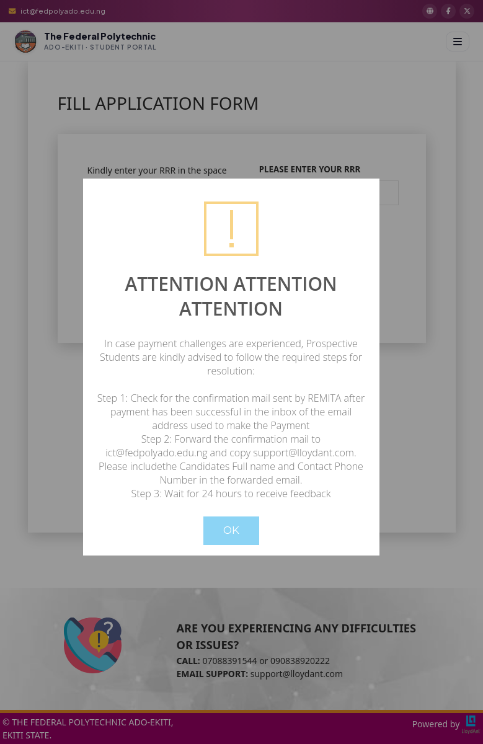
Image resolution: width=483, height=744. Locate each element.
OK (231, 530)
